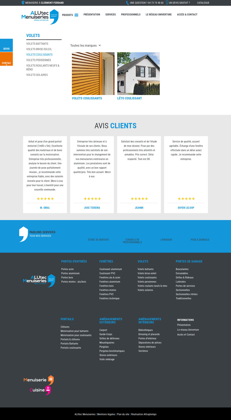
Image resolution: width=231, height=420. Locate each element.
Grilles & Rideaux (184, 277)
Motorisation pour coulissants (76, 335)
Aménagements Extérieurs (110, 320)
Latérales (181, 281)
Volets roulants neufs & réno (152, 285)
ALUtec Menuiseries (85, 414)
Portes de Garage (189, 261)
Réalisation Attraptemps (143, 414)
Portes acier (67, 269)
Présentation (92, 14)
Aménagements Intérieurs (149, 320)
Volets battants (37, 43)
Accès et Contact (186, 335)
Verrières (143, 350)
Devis (6, 48)
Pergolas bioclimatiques (111, 350)
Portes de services (185, 285)
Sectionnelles (183, 290)
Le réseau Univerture (159, 14)
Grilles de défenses (109, 338)
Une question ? (146, 2)
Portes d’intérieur (147, 338)
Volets (143, 261)
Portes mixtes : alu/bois (73, 281)
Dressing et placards (149, 334)
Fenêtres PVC (106, 294)
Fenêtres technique (109, 298)
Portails (67, 319)
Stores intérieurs (147, 346)
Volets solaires (37, 75)
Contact (6, 64)
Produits (67, 15)
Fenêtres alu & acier (109, 277)
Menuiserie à (44, 2)
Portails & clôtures (70, 339)
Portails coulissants (71, 347)
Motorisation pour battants (74, 331)
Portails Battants (69, 343)
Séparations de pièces (149, 342)
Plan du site (123, 414)
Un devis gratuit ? (179, 2)
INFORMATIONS (185, 320)
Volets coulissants (39, 54)
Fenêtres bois (106, 285)
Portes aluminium (70, 273)
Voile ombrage (107, 359)
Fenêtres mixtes (107, 290)
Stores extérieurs (108, 355)
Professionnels (131, 14)
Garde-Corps (105, 334)
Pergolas (104, 346)
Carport (103, 330)
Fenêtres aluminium (109, 281)
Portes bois (67, 277)
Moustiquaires (106, 342)
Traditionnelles (183, 298)
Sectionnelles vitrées (186, 294)
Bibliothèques (145, 330)
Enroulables (182, 273)
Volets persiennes (38, 60)
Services (110, 14)
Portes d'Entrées (74, 261)
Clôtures (65, 326)
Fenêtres (106, 261)
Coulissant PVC (107, 273)
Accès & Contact (187, 14)
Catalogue (203, 2)
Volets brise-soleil (39, 49)
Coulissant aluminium (110, 269)
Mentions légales (106, 414)
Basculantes (182, 269)
